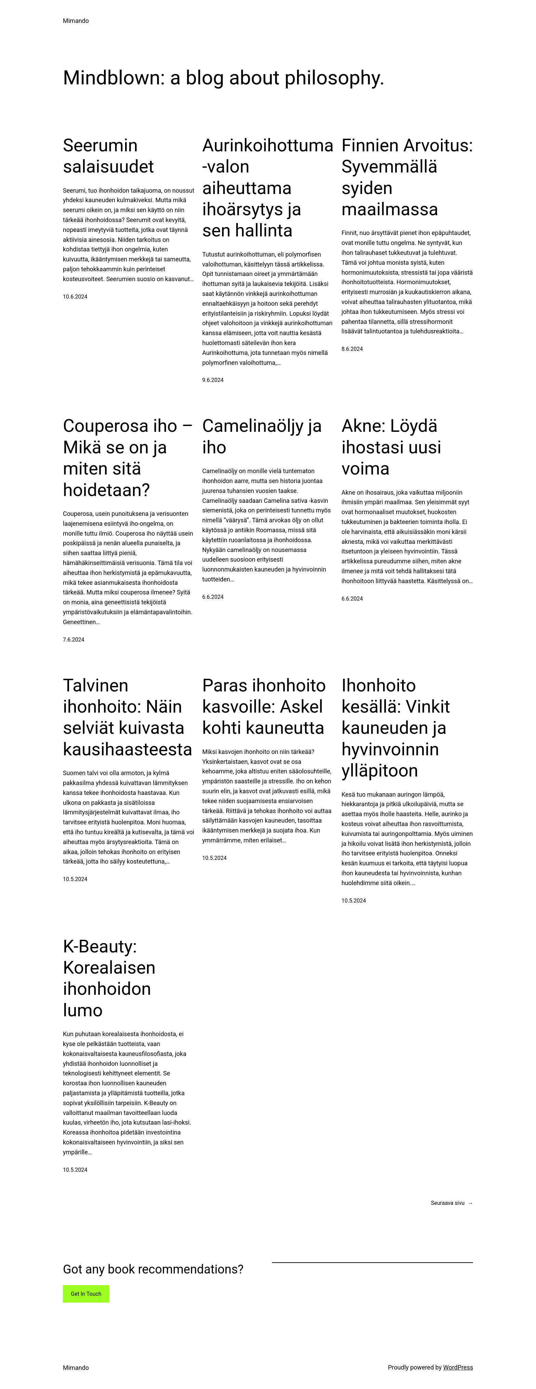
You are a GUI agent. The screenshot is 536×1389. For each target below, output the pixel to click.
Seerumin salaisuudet (108, 156)
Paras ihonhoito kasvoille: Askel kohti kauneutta (264, 707)
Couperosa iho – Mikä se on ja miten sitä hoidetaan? (128, 457)
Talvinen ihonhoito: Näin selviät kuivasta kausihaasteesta (127, 717)
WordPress (458, 1367)
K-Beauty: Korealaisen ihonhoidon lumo (109, 978)
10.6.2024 (75, 296)
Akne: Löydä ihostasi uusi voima (391, 447)
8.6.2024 (352, 349)
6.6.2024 (213, 597)
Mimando (76, 20)
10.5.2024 (75, 879)
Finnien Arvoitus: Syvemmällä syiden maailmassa (407, 177)
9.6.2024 (213, 380)
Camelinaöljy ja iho (262, 436)
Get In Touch (86, 1294)
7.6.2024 (73, 639)
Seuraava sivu (452, 1203)
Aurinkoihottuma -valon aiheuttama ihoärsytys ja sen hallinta (268, 188)
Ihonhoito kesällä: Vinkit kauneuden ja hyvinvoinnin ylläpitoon (395, 728)
